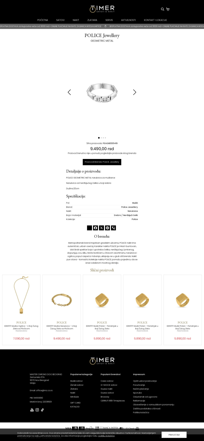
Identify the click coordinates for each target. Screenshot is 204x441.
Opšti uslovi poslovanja (145, 380)
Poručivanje (139, 385)
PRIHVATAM (174, 434)
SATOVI (60, 20)
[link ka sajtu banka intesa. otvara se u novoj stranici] (109, 428)
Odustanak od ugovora (145, 396)
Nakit (72, 392)
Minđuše (74, 396)
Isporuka (137, 392)
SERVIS (109, 20)
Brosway (105, 396)
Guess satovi (107, 392)
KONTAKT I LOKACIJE (155, 20)
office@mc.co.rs (44, 390)
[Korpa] (167, 9)
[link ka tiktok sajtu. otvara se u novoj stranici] (42, 411)
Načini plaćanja (141, 388)
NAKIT (76, 20)
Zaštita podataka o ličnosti (146, 408)
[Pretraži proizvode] (162, 9)
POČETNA (42, 20)
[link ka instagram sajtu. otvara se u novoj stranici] (37, 411)
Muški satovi (76, 380)
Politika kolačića (141, 412)
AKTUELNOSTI (128, 20)
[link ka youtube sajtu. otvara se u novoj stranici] (32, 411)
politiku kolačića (106, 435)
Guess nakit (106, 388)
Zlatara (74, 388)
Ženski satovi (76, 385)
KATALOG (74, 406)
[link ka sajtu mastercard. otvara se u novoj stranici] (127, 428)
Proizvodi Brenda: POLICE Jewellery (102, 161)
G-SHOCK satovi (109, 385)
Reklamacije (139, 400)
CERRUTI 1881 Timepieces (113, 400)
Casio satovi (107, 380)
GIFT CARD (75, 402)
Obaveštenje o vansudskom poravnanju (153, 404)
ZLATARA (92, 20)
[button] (134, 92)
